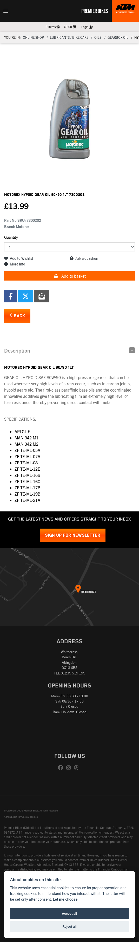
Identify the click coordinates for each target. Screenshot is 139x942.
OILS (97, 37)
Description (17, 350)
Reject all (69, 926)
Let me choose (65, 899)
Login (87, 27)
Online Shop (33, 37)
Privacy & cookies (28, 816)
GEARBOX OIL (118, 37)
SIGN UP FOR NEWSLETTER (72, 535)
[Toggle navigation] (5, 11)
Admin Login (10, 816)
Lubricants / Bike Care (69, 37)
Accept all (69, 913)
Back (17, 316)
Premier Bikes (94, 10)
